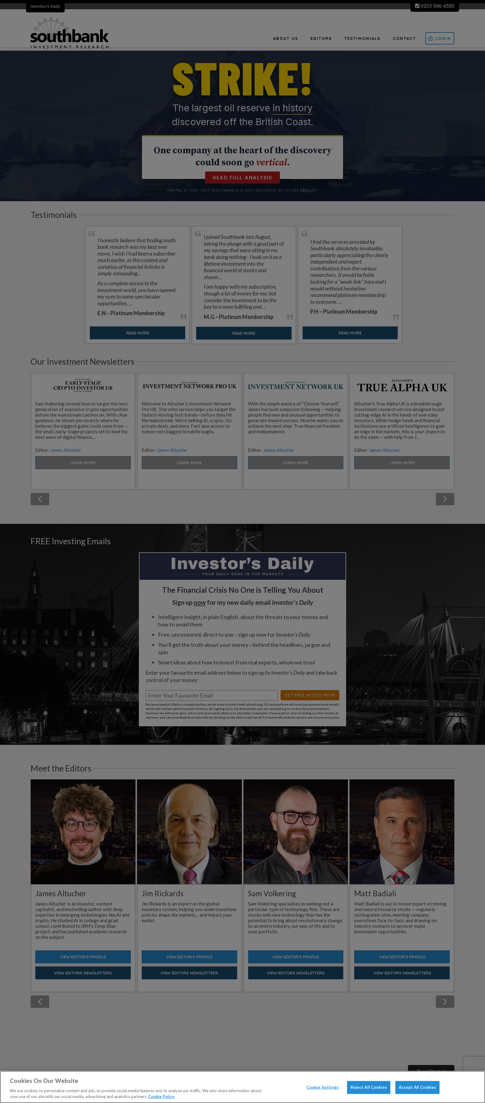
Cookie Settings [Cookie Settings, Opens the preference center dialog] (323, 1087)
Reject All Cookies (368, 1087)
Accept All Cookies (417, 1087)
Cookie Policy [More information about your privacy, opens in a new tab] (161, 1096)
